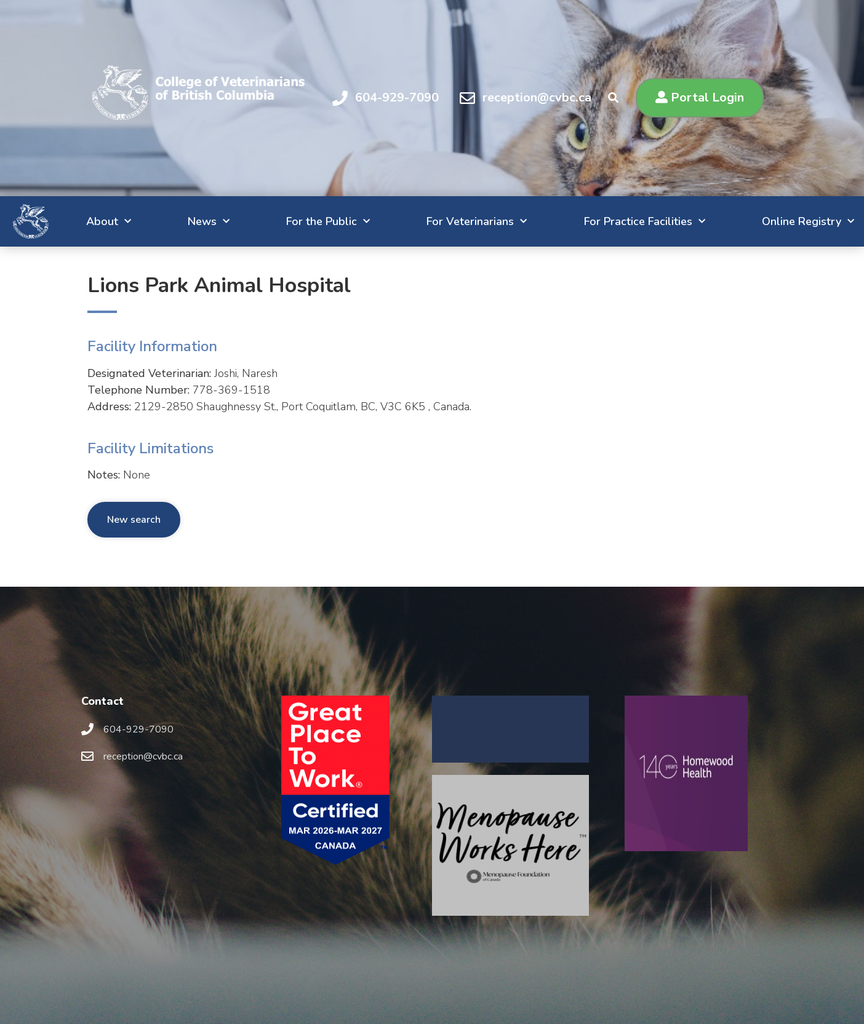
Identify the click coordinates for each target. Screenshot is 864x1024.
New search (134, 519)
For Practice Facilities (615, 222)
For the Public (284, 222)
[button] (700, 97)
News (156, 222)
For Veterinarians (440, 222)
